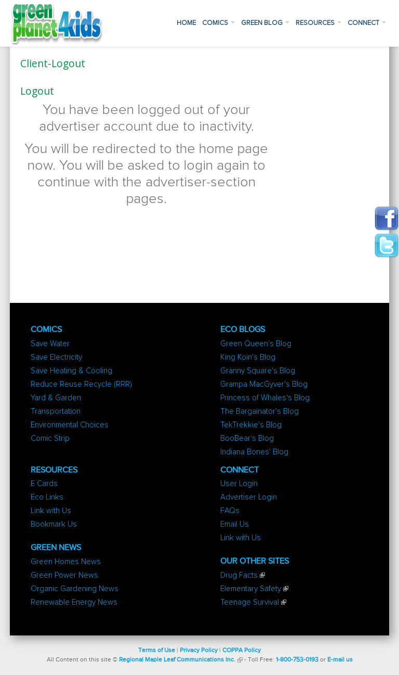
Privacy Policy (199, 650)
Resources (318, 23)
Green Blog (265, 23)
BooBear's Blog (247, 438)
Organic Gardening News (74, 589)
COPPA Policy (241, 650)
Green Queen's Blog (255, 344)
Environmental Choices (70, 425)
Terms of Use (156, 650)
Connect (367, 23)
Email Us (234, 524)
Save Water (50, 344)
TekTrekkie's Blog (251, 425)
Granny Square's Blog (257, 371)
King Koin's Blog (247, 357)
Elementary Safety (250, 589)
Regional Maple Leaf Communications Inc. (177, 660)
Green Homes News (66, 562)
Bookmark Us (54, 524)
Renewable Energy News (74, 602)
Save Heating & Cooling (71, 371)
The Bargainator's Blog (259, 411)
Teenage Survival (249, 602)
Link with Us (51, 511)
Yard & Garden (56, 398)
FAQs (230, 511)
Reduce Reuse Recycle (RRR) (81, 384)
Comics (218, 23)
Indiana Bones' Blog (254, 452)
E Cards (44, 484)
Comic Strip (50, 438)
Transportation (56, 411)
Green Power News (64, 575)
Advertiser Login (248, 497)
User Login (239, 484)
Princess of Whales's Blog (265, 398)
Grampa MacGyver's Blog (264, 384)
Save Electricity (56, 357)
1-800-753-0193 (297, 660)
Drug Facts (239, 575)
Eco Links (47, 497)
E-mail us (340, 660)
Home (186, 23)
